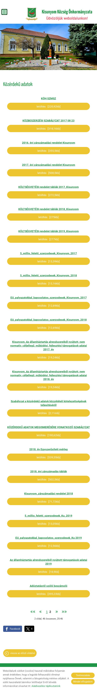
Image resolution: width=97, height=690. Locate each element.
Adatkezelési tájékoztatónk (46, 686)
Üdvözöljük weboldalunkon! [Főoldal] (67, 15)
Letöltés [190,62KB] (49, 435)
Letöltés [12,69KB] (48, 305)
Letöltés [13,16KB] (48, 283)
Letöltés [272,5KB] (48, 195)
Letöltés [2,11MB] (48, 413)
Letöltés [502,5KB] (48, 479)
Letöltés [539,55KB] (49, 457)
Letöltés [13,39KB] (48, 261)
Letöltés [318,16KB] (49, 128)
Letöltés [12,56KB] (48, 545)
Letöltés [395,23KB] (49, 593)
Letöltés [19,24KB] (48, 357)
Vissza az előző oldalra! (22, 653)
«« (32, 612)
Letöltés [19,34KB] (48, 387)
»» (64, 612)
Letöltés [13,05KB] (48, 523)
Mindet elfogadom (83, 681)
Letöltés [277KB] (48, 239)
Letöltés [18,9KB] (48, 571)
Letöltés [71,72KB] (48, 501)
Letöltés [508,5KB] (48, 172)
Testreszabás (83, 675)
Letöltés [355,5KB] (48, 150)
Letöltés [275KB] (48, 217)
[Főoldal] (32, 14)
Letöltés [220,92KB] (49, 106)
